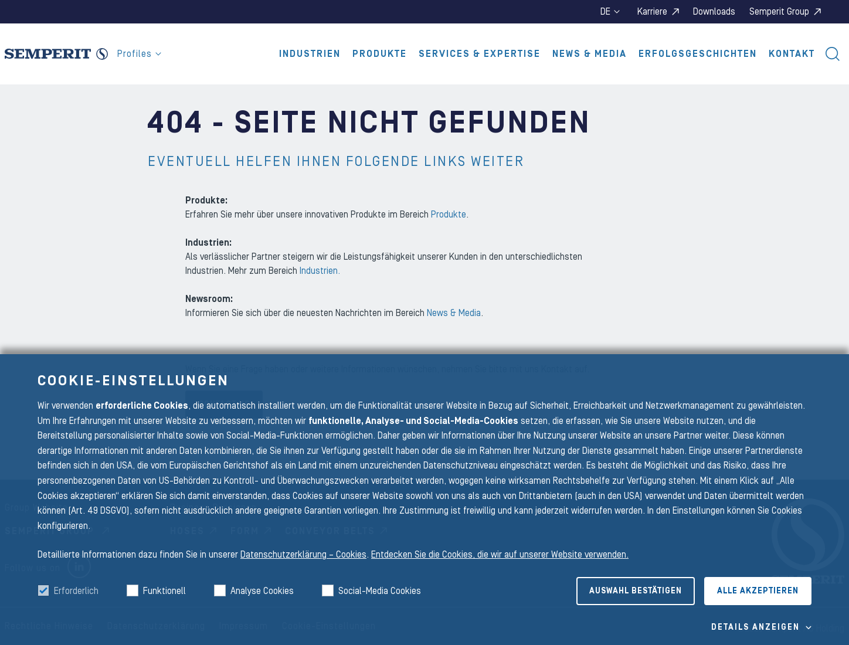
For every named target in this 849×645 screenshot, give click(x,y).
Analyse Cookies (262, 591)
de (610, 11)
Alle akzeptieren (758, 591)
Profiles (139, 54)
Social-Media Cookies (379, 591)
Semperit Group (779, 11)
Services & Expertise (480, 54)
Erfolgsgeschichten (698, 54)
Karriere (652, 11)
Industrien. (320, 271)
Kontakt (792, 54)
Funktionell (164, 591)
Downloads (714, 11)
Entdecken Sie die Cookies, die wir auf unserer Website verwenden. (500, 554)
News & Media (589, 54)
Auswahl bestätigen (635, 591)
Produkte (379, 54)
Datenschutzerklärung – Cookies (303, 554)
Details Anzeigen (755, 627)
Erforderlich (76, 591)
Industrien (310, 54)
